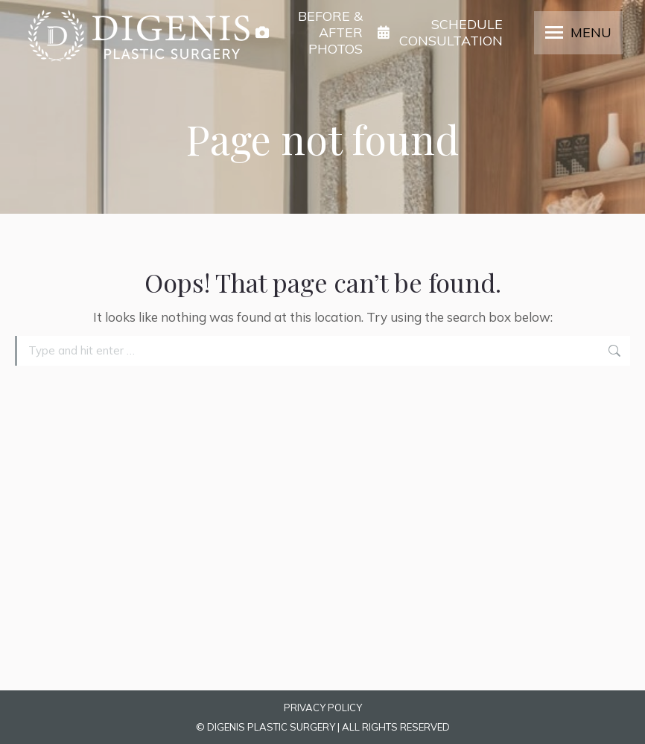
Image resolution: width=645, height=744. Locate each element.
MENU (591, 33)
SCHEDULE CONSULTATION (440, 32)
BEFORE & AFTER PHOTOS (309, 32)
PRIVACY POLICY (323, 707)
